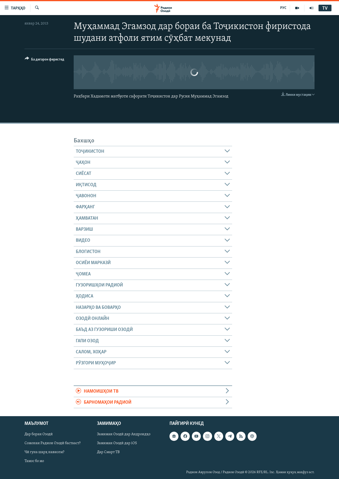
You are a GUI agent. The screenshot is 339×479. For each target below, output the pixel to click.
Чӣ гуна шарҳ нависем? (44, 452)
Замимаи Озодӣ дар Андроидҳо (123, 434)
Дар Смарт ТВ (108, 452)
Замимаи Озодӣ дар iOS (117, 443)
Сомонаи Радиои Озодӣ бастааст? (52, 443)
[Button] (44, 60)
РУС (283, 8)
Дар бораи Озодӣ (38, 434)
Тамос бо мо (34, 461)
